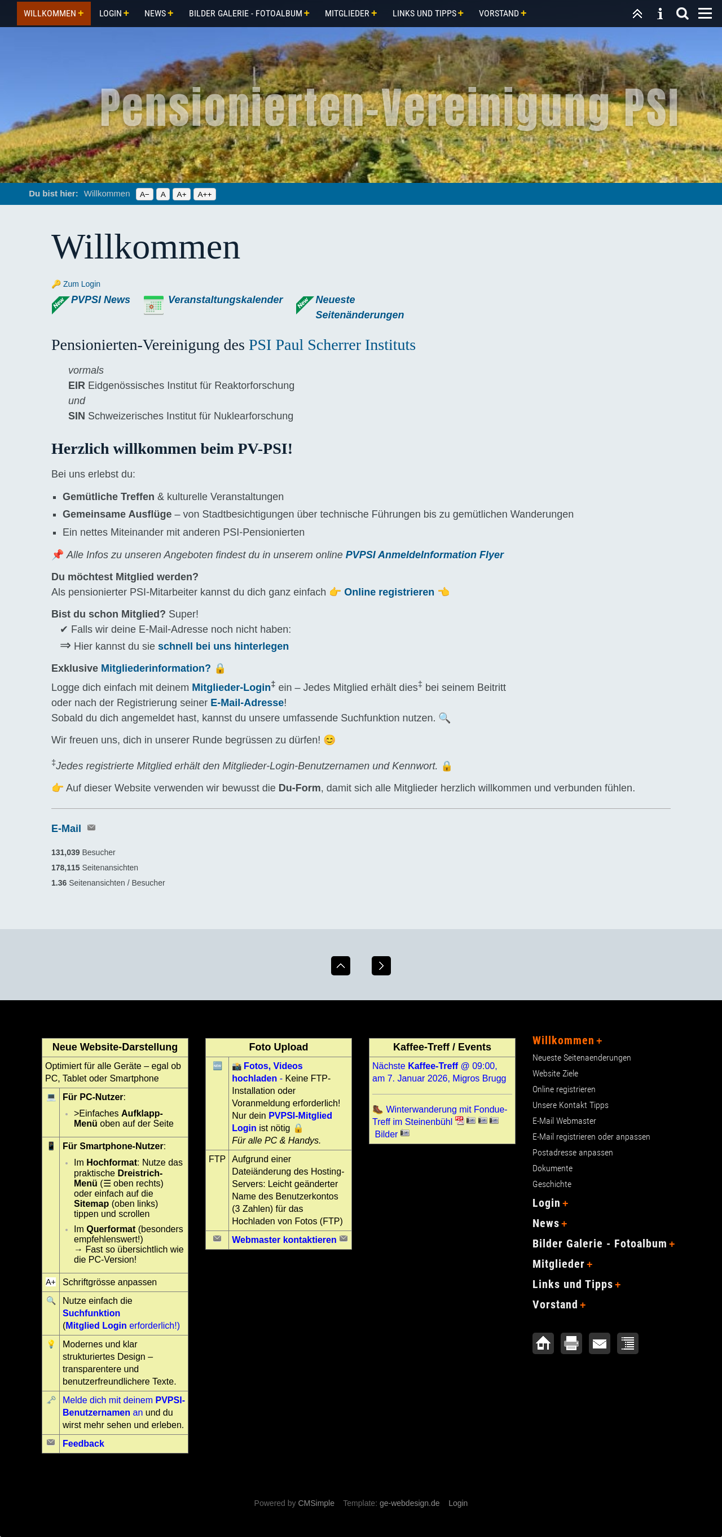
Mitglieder (347, 13)
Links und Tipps (424, 13)
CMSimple (316, 1503)
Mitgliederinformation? (157, 668)
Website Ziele (555, 1073)
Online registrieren (389, 592)
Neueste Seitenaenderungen (581, 1057)
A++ (204, 194)
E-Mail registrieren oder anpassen (591, 1136)
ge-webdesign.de (410, 1503)
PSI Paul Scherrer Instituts (332, 344)
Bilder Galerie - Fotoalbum (245, 13)
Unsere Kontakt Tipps (570, 1105)
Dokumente (552, 1168)
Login (110, 13)
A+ (182, 194)
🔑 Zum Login (75, 283)
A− (144, 194)
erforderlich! (121, 1325)
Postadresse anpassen (572, 1152)
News (155, 13)
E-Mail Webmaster (564, 1120)
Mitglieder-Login (231, 687)
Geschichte (551, 1184)
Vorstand (499, 13)
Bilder (386, 1134)
